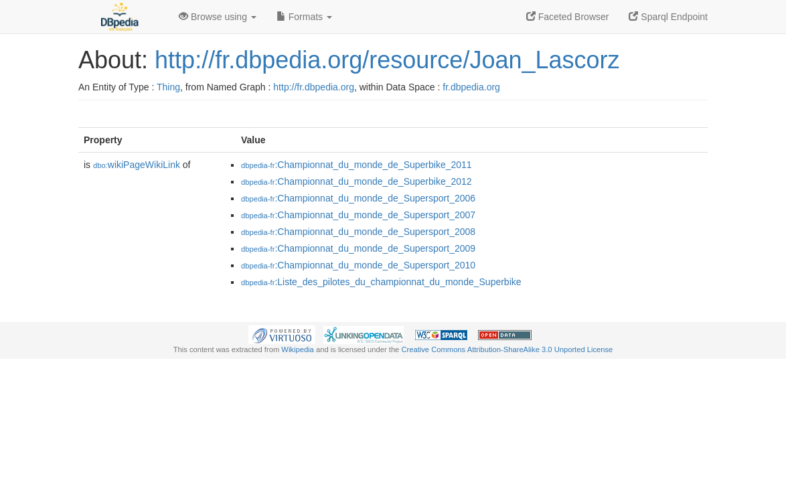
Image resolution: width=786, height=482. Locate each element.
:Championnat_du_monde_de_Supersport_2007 (358, 215)
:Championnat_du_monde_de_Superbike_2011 (356, 164)
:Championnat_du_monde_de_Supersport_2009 (358, 248)
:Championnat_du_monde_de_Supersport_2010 (358, 265)
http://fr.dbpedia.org (313, 87)
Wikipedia (297, 349)
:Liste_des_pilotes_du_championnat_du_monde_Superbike (381, 281)
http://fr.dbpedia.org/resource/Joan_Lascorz (387, 60)
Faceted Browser (567, 16)
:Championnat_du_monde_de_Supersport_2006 (358, 198)
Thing (168, 87)
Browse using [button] (217, 16)
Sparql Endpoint (668, 16)
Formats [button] (304, 16)
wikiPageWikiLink (136, 164)
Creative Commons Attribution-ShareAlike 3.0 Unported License (507, 349)
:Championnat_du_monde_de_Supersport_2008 (358, 231)
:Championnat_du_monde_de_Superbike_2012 (356, 181)
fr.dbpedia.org (471, 87)
